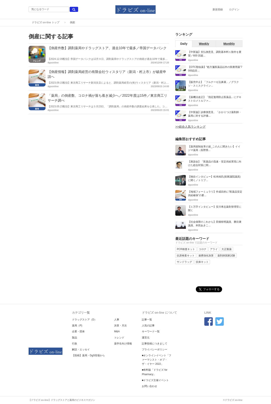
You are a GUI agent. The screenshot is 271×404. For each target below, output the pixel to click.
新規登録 (218, 9)
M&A (117, 331)
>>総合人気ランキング (190, 126)
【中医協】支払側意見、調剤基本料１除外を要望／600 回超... (214, 53)
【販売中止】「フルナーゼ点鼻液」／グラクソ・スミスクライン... (213, 84)
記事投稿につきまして (154, 343)
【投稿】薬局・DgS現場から (88, 355)
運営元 (145, 337)
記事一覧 (147, 319)
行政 (74, 343)
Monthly (229, 43)
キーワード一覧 (151, 331)
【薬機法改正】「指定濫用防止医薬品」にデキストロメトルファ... (214, 99)
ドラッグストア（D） (84, 319)
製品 (74, 337)
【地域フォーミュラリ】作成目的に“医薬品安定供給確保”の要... (215, 193)
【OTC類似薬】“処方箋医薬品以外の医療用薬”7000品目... (215, 69)
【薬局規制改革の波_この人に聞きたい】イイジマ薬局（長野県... (214, 148)
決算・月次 (120, 325)
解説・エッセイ (81, 349)
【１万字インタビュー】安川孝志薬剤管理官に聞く (214, 208)
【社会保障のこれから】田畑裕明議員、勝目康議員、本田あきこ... (214, 223)
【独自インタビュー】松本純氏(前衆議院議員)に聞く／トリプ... (214, 178)
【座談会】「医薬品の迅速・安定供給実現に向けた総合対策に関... (214, 163)
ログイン (234, 9)
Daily (183, 43)
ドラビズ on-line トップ (45, 22)
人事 (116, 319)
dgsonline (53, 62)
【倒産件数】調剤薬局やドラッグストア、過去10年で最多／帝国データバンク (107, 48)
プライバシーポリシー (154, 349)
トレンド (119, 337)
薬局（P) (77, 325)
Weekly (204, 43)
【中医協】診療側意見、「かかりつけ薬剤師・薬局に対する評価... (214, 114)
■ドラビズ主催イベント (155, 380)
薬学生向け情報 (123, 343)
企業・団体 (78, 331)
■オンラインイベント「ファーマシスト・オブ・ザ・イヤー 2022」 (156, 359)
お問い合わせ (149, 386)
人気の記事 (148, 325)
